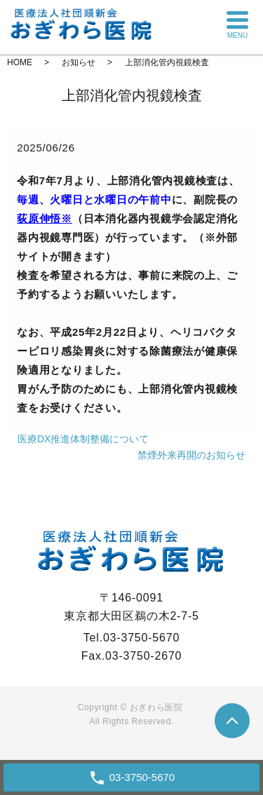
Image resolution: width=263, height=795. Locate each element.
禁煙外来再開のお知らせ (191, 455)
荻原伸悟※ (44, 218)
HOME (19, 62)
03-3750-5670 (142, 777)
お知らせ (78, 62)
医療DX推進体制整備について (83, 438)
